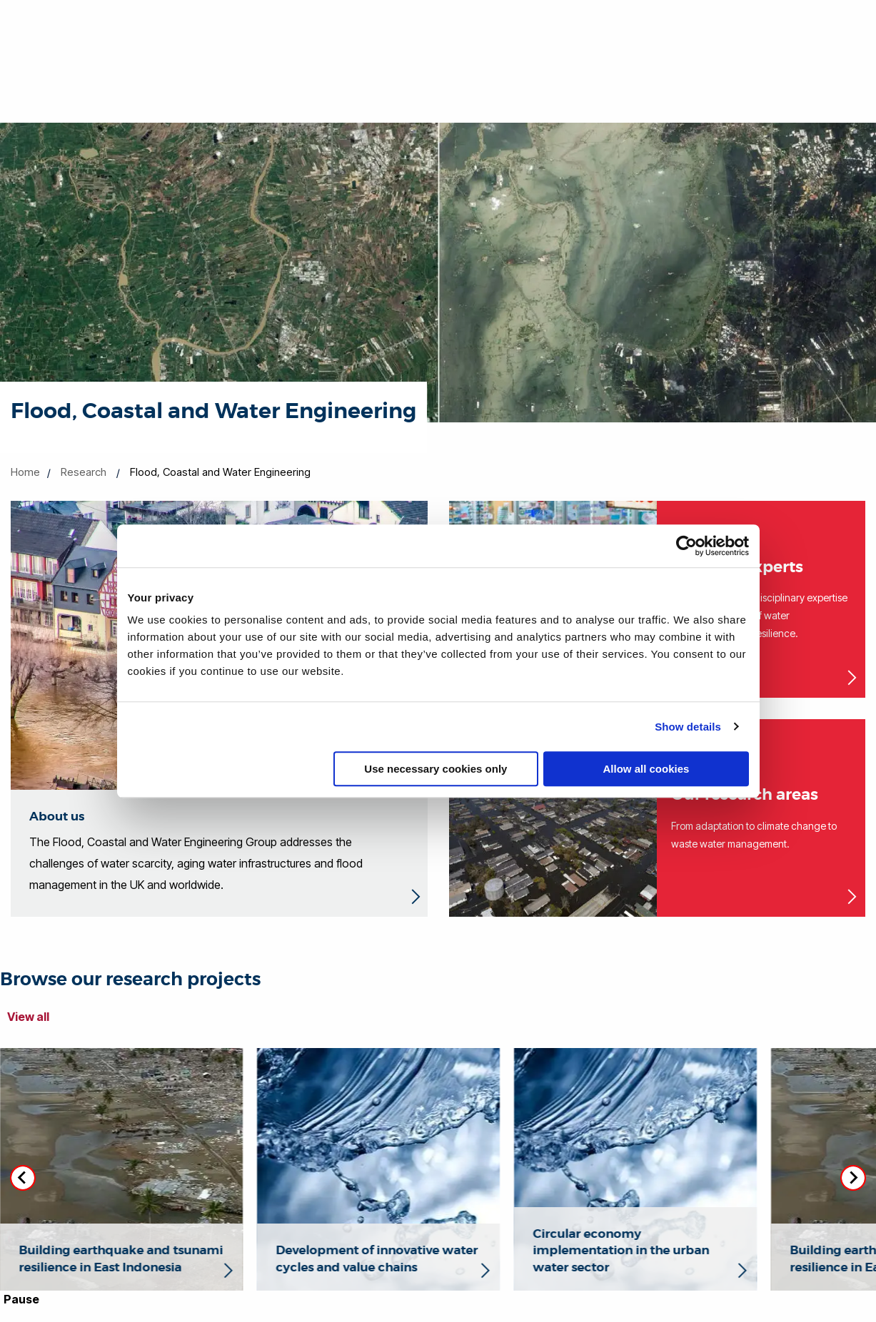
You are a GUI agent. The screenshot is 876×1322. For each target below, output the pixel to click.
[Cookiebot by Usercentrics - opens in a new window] (686, 545)
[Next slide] (853, 1177)
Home (25, 472)
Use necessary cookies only (435, 769)
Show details (688, 727)
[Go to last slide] (22, 1177)
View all (28, 1017)
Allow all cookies (646, 769)
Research (83, 472)
